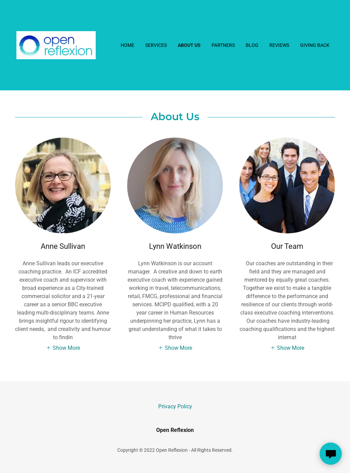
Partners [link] (223, 45)
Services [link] (156, 45)
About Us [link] (189, 45)
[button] (63, 347)
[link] (56, 44)
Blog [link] (252, 45)
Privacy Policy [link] (175, 406)
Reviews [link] (279, 45)
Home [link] (127, 45)
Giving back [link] (314, 45)
